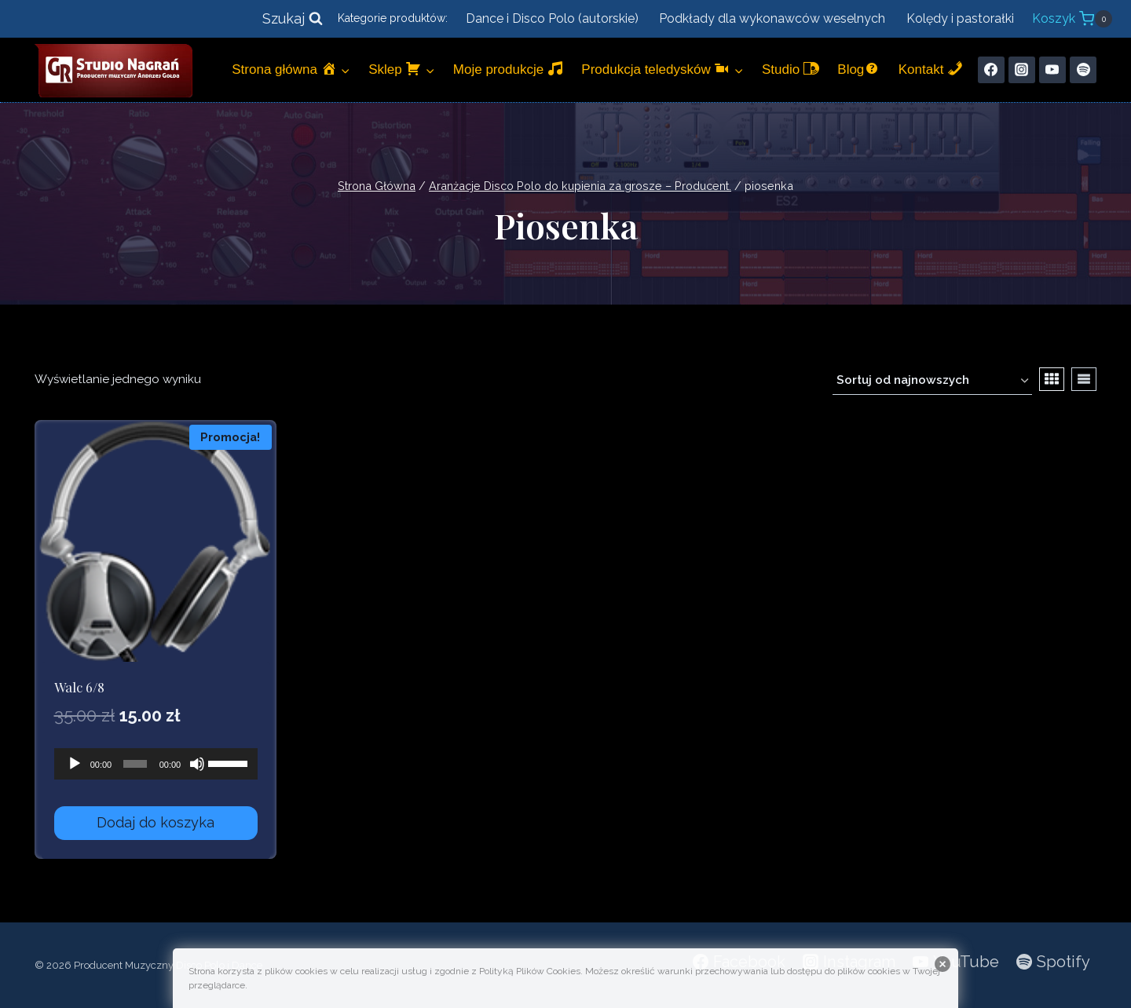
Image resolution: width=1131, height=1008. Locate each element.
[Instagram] (1021, 70)
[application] (156, 764)
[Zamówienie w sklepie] (932, 381)
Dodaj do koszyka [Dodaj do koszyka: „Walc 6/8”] (155, 822)
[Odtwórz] (74, 764)
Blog (858, 68)
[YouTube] (1052, 70)
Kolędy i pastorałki (960, 18)
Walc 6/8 (79, 687)
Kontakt (931, 68)
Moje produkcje (508, 68)
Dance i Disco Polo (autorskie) (552, 18)
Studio (790, 68)
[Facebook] (991, 70)
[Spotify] (1083, 70)
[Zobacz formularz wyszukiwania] (292, 19)
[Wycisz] (197, 764)
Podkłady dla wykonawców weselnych (772, 18)
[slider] (135, 764)
